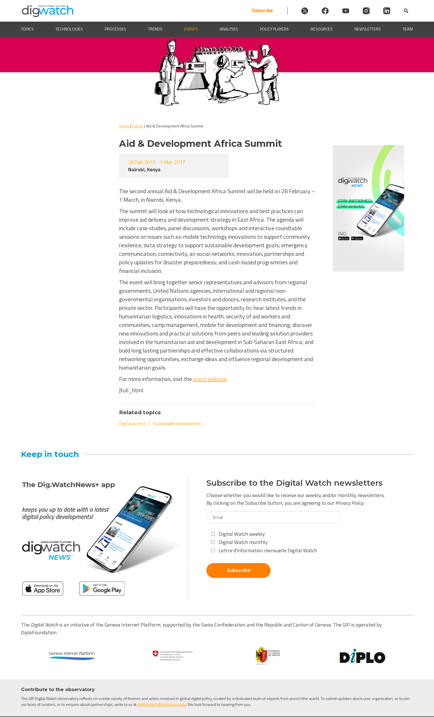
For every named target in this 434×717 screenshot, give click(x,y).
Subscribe (262, 10)
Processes (115, 29)
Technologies (69, 29)
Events (191, 29)
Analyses (229, 29)
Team (408, 29)
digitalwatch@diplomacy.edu (161, 704)
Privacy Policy (349, 503)
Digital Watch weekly (238, 534)
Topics (27, 29)
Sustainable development (177, 423)
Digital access (132, 423)
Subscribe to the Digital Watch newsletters (294, 483)
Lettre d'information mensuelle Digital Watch (264, 550)
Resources (322, 29)
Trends (155, 29)
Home (124, 126)
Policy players (274, 29)
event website (210, 378)
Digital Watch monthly (239, 542)
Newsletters (368, 29)
